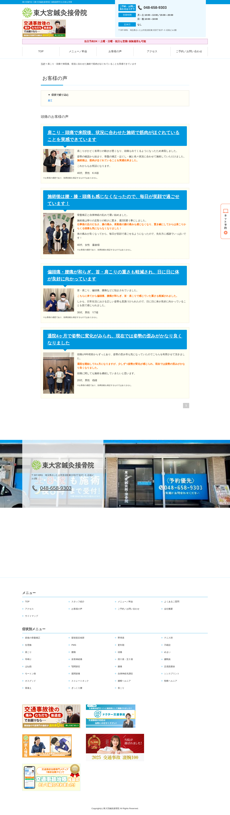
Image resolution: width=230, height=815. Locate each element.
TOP (41, 51)
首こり (121, 688)
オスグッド (30, 681)
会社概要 (168, 609)
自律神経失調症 (125, 673)
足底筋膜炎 (169, 666)
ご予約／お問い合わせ (189, 51)
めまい (167, 652)
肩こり (28, 652)
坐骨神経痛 (76, 659)
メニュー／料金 (78, 51)
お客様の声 (115, 51)
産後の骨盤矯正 (32, 637)
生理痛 (28, 645)
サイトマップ (31, 616)
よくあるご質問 (171, 601)
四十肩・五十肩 (125, 659)
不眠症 (167, 645)
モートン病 (30, 673)
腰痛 (73, 652)
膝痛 (120, 666)
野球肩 (121, 637)
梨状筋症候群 (77, 637)
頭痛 (120, 652)
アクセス (152, 51)
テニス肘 (168, 637)
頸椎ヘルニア (170, 681)
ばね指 (28, 666)
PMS (73, 645)
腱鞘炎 (167, 659)
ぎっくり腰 (76, 688)
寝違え (28, 688)
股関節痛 (75, 673)
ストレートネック (80, 681)
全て (50, 100)
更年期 (121, 645)
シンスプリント (171, 673)
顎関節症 (75, 666)
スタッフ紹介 (77, 601)
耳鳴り (28, 659)
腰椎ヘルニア (124, 681)
